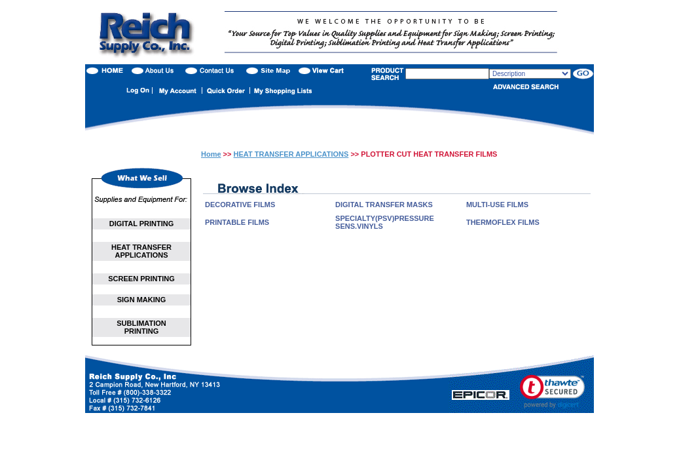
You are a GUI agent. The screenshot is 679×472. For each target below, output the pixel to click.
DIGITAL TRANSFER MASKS (384, 204)
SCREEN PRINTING (141, 279)
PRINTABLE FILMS (237, 222)
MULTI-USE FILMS (497, 204)
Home (211, 154)
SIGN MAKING (141, 300)
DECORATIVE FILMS (240, 204)
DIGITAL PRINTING (141, 223)
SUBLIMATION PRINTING (141, 327)
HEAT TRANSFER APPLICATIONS (141, 251)
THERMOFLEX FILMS (503, 222)
